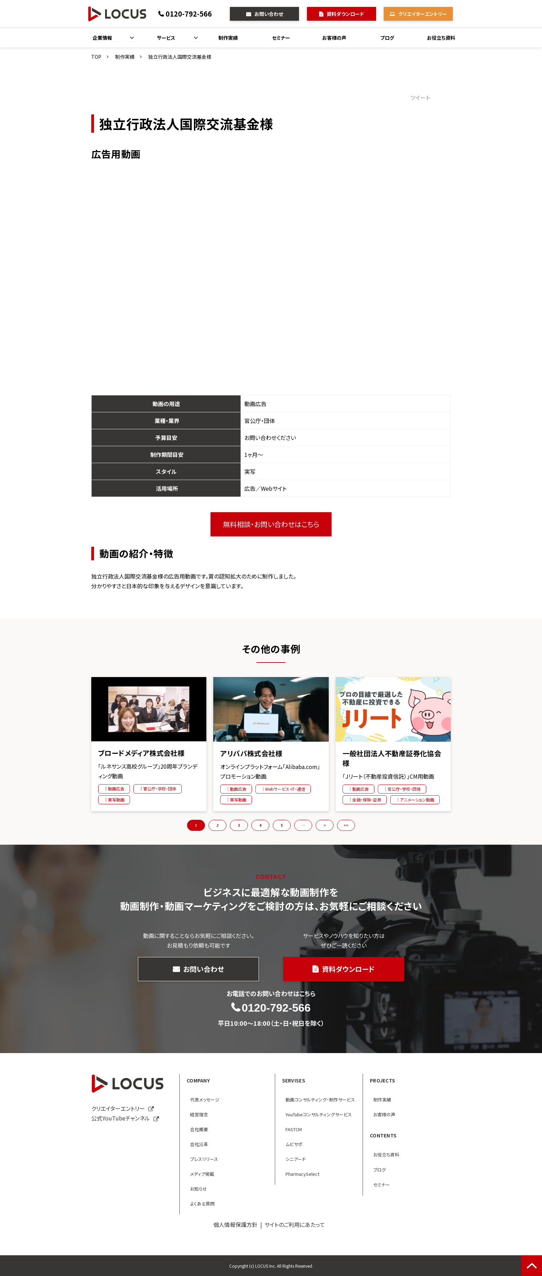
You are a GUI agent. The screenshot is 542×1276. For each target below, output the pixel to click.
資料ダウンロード (345, 13)
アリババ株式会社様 (251, 753)
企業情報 (102, 37)
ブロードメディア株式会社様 (141, 753)
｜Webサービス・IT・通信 (283, 789)
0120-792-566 (189, 14)
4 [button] (260, 825)
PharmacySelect (302, 1174)
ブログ (387, 37)
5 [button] (282, 825)
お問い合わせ (268, 13)
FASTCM (294, 1129)
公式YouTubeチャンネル (120, 1118)
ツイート (420, 97)
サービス (166, 37)
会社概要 (199, 1129)
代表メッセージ (204, 1099)
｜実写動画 (114, 800)
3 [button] (239, 825)
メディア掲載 (202, 1174)
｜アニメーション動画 (415, 800)
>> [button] (346, 825)
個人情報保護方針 (235, 1224)
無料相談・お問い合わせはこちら (271, 524)
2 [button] (217, 825)
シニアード (296, 1159)
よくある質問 (202, 1203)
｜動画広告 (114, 788)
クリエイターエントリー (422, 13)
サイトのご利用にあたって (294, 1224)
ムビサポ (294, 1144)
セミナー (281, 37)
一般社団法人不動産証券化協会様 (392, 758)
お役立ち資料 (441, 37)
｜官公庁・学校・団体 (157, 788)
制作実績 (228, 37)
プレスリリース (204, 1159)
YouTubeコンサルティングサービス (319, 1114)
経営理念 (199, 1114)
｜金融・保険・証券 (364, 800)
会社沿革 (199, 1144)
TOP (96, 56)
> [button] (325, 825)
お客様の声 (334, 37)
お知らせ (198, 1188)
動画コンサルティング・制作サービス (320, 1099)
